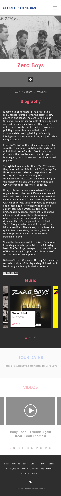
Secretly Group (30, 469)
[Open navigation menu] (55, 7)
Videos (34, 464)
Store (51, 464)
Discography (12, 469)
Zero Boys (42, 92)
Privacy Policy (29, 473)
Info (43, 464)
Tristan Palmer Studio (34, 488)
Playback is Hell (19, 313)
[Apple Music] (30, 481)
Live (25, 464)
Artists (28, 92)
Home (17, 92)
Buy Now (16, 324)
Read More (10, 272)
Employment (46, 469)
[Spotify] (30, 79)
